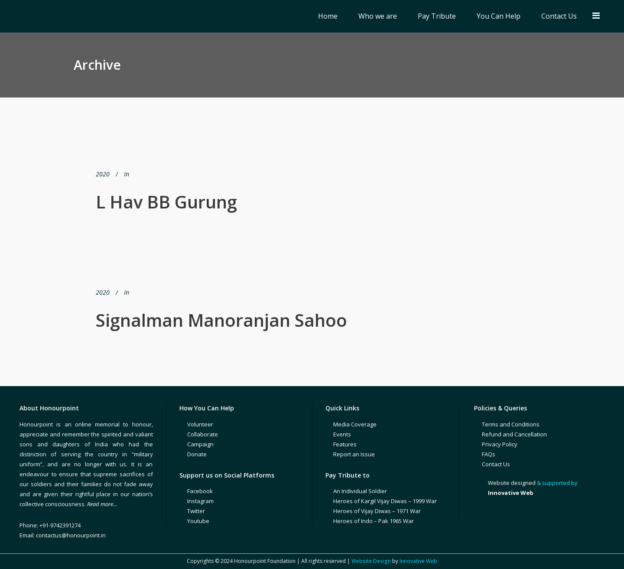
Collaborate (202, 434)
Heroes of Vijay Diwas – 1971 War (377, 511)
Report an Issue (354, 454)
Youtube (198, 521)
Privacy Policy (499, 444)
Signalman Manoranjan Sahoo (221, 320)
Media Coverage (355, 424)
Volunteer (200, 424)
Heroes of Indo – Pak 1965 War (373, 521)
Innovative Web (418, 561)
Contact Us (496, 464)
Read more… (102, 504)
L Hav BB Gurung (166, 202)
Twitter (196, 511)
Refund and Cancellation (514, 434)
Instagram (200, 501)
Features (345, 444)
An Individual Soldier (360, 491)
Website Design (371, 561)
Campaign (200, 444)
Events (342, 434)
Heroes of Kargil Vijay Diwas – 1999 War (385, 501)
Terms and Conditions (511, 424)
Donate (197, 454)
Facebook (200, 491)
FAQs (488, 454)
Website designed (512, 483)
